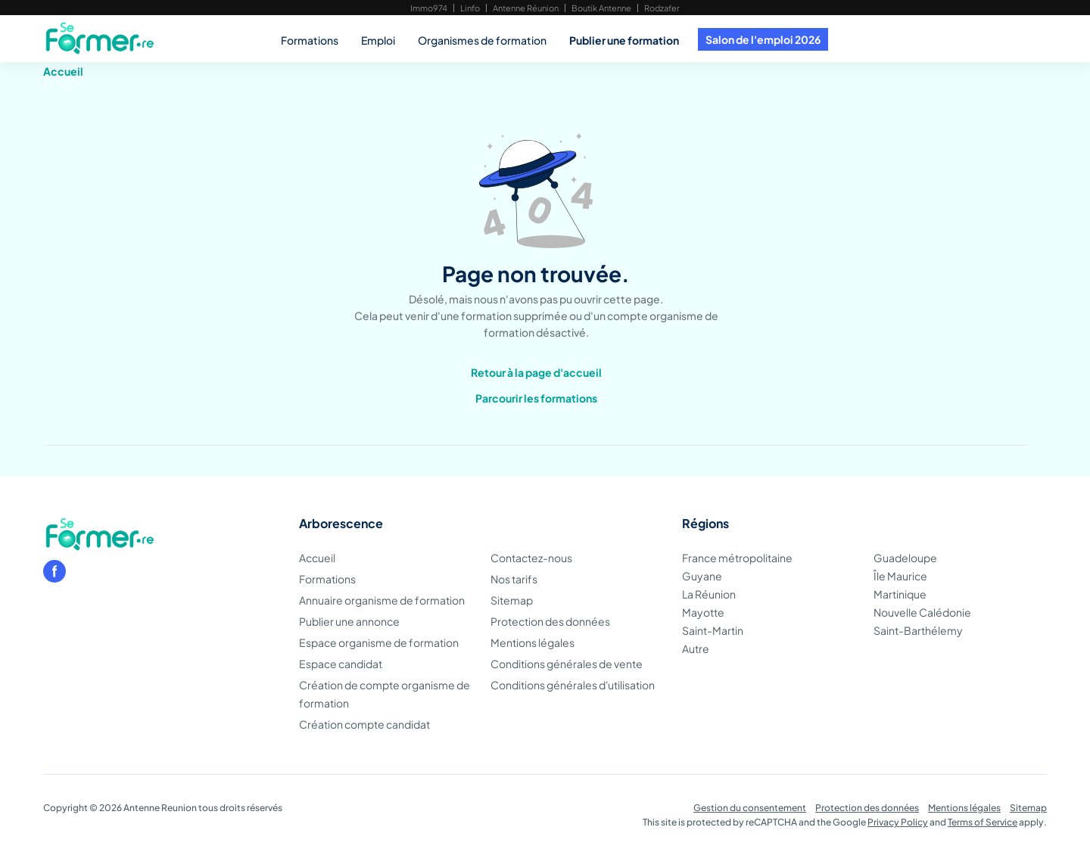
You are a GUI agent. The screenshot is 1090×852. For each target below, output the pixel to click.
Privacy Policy (897, 822)
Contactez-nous (531, 557)
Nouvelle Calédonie (922, 612)
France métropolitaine (737, 557)
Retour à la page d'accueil (536, 372)
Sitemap (511, 600)
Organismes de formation (482, 40)
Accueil (63, 71)
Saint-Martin (712, 630)
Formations (309, 40)
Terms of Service (982, 822)
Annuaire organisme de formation (382, 600)
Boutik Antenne (601, 8)
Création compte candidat (364, 724)
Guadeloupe (905, 557)
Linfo (470, 8)
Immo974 (428, 8)
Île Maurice (900, 576)
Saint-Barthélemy (918, 630)
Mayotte (703, 612)
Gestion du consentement (749, 807)
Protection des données (550, 621)
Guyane (702, 576)
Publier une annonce (349, 621)
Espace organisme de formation (379, 642)
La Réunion (709, 594)
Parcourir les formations (536, 398)
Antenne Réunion (526, 8)
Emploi (378, 40)
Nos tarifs (513, 579)
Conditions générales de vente (566, 663)
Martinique (900, 594)
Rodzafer (662, 8)
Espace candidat (340, 663)
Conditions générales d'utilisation (572, 685)
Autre (695, 648)
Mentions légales (532, 642)
